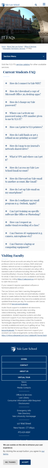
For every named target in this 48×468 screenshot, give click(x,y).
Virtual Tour (24, 377)
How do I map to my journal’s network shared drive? (22, 147)
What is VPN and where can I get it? (24, 158)
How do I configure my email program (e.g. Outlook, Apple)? (22, 202)
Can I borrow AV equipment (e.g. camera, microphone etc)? (24, 234)
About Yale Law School (15, 46)
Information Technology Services (14, 48)
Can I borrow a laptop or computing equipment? (20, 245)
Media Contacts (24, 388)
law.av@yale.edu (8, 330)
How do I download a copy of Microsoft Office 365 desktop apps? (23, 93)
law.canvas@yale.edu (20, 304)
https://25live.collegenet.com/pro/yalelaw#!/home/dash (24, 335)
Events (24, 385)
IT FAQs (29, 48)
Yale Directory (24, 413)
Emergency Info (24, 410)
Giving (24, 359)
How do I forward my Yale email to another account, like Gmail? (23, 180)
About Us (24, 371)
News (24, 382)
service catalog (23, 64)
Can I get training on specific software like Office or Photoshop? (22, 213)
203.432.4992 (24, 432)
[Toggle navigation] (44, 4)
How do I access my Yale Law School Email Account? (22, 169)
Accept (25, 462)
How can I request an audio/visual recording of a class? (22, 224)
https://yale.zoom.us (26, 279)
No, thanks (10, 462)
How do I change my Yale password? (20, 103)
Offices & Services (30, 46)
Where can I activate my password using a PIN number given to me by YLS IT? (23, 116)
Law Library (24, 398)
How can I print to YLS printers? (26, 127)
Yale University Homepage (24, 416)
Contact (24, 365)
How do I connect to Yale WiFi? (25, 83)
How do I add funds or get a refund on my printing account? (21, 136)
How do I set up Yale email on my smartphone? (22, 191)
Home (4, 46)
